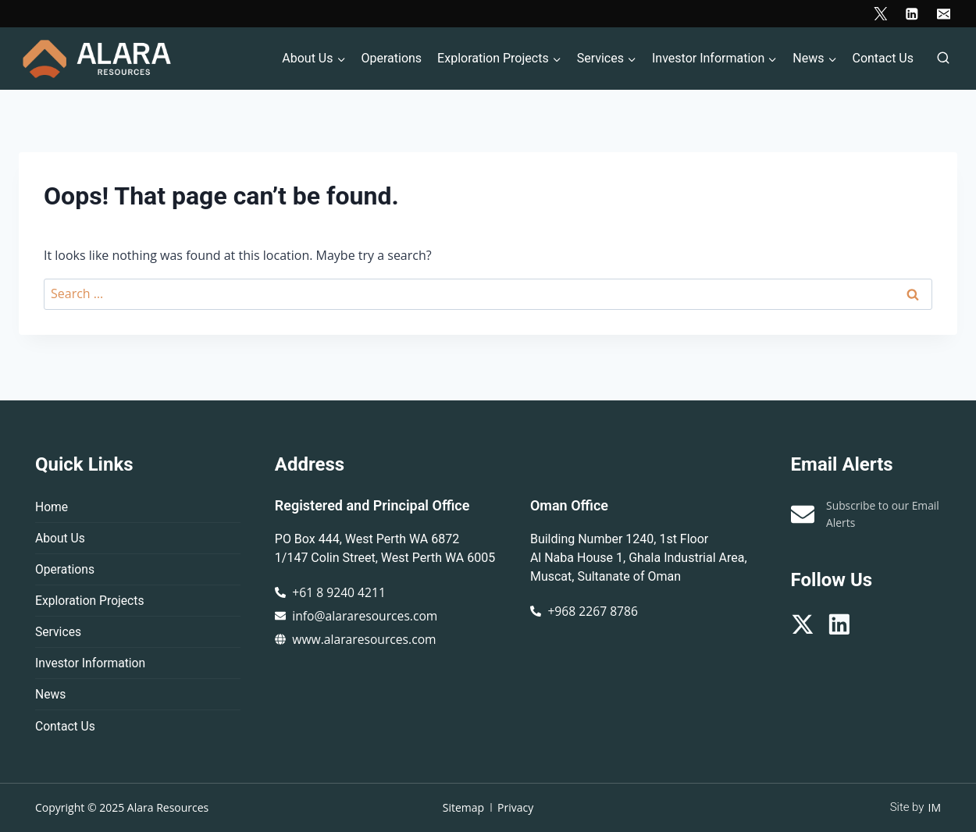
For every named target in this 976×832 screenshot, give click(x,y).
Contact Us (883, 58)
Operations (391, 58)
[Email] (943, 13)
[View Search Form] (943, 58)
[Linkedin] (911, 13)
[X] (880, 13)
